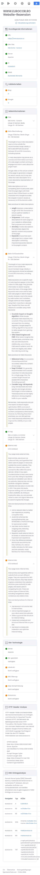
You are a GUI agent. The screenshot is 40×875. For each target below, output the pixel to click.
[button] (22, 123)
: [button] (8, 117)
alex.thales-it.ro (31, 823)
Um (4, 870)
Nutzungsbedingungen (24, 870)
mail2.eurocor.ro (26, 831)
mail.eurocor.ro (26, 836)
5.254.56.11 (24, 804)
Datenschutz (11, 870)
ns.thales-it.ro (25, 809)
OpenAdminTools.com (10, 872)
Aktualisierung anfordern (25, 23)
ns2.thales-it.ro (26, 814)
